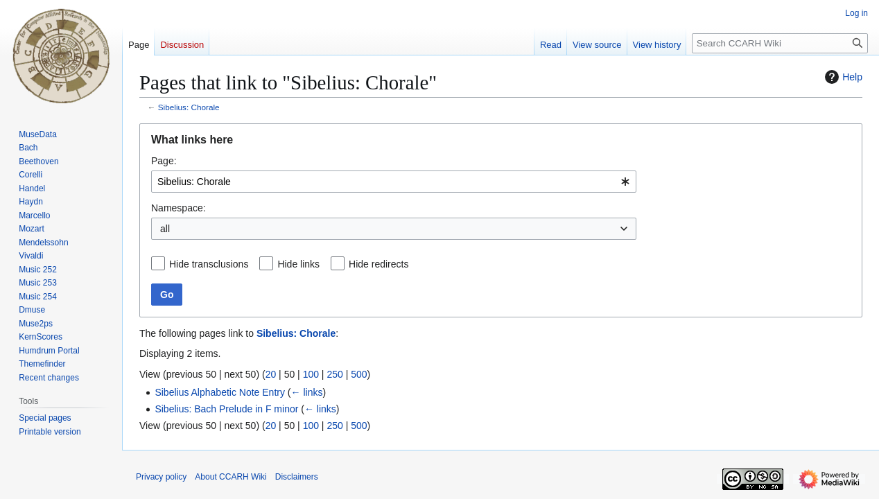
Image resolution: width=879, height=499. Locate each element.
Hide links (298, 264)
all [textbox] (165, 228)
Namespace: (178, 207)
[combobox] (393, 181)
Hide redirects (378, 264)
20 (271, 374)
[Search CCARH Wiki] (780, 43)
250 (334, 374)
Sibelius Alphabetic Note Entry (220, 392)
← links (307, 392)
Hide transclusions (208, 264)
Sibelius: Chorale (189, 107)
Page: (164, 160)
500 (359, 374)
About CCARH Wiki (230, 477)
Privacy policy (161, 477)
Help (841, 77)
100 (311, 374)
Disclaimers (296, 477)
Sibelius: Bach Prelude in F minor (226, 408)
